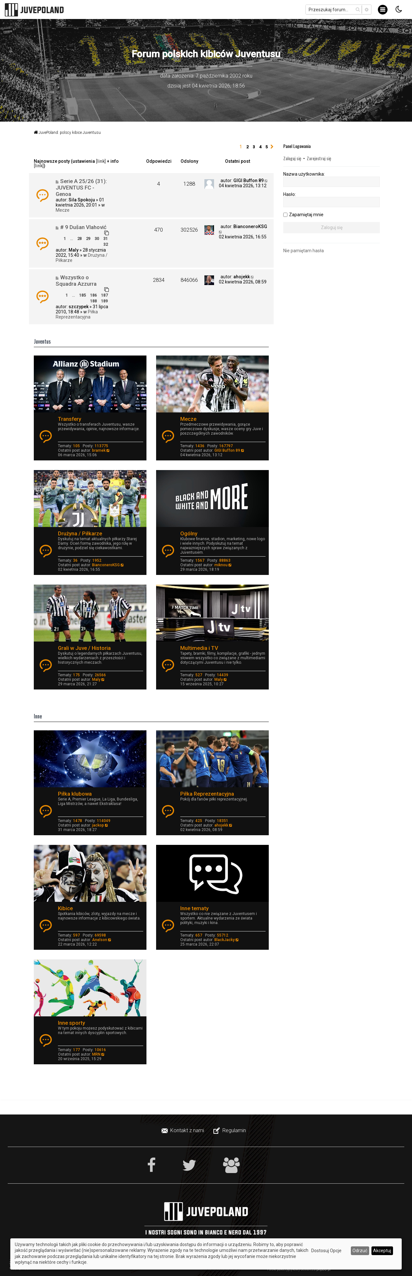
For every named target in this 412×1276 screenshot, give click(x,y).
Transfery (69, 419)
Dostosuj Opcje (326, 1250)
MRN (96, 1054)
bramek (99, 450)
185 (82, 295)
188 (93, 301)
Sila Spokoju (82, 199)
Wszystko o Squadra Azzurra (76, 280)
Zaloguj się (292, 158)
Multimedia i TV (199, 648)
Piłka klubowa (75, 794)
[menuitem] (183, 1130)
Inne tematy (194, 908)
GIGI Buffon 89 (248, 180)
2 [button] (247, 146)
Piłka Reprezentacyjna (77, 314)
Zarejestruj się (319, 158)
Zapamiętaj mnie (306, 214)
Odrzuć (359, 1250)
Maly (74, 250)
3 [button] (254, 146)
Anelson (99, 940)
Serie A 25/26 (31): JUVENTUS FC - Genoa (81, 187)
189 (104, 301)
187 (104, 295)
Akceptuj (382, 1250)
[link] (101, 161)
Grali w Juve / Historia (84, 648)
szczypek (79, 306)
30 (97, 238)
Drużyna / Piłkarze (80, 533)
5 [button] (267, 146)
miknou (221, 565)
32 (105, 244)
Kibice (65, 908)
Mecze (63, 210)
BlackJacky (224, 940)
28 (79, 238)
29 (88, 238)
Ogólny (188, 533)
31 (105, 238)
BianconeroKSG (250, 226)
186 (93, 295)
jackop (98, 825)
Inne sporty (71, 1023)
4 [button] (260, 146)
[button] (272, 147)
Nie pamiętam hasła (303, 250)
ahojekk (241, 276)
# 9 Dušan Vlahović (83, 227)
